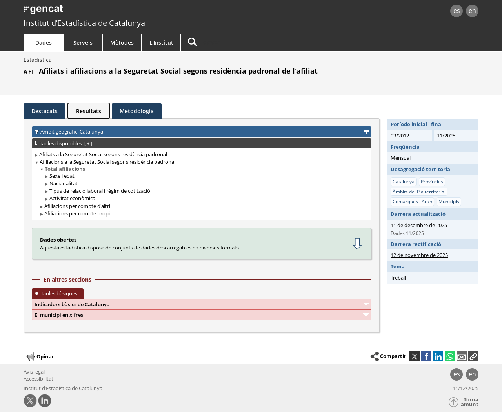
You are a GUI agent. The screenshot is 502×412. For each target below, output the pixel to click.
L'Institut (161, 42)
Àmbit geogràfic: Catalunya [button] (71, 131)
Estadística (38, 59)
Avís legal (34, 371)
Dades (43, 42)
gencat (115, 11)
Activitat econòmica (72, 198)
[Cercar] (248, 42)
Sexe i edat (62, 175)
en (472, 10)
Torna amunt (469, 402)
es (456, 10)
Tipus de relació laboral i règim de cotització (99, 190)
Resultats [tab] (88, 111)
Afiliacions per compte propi (77, 213)
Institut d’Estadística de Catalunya (84, 23)
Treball (398, 277)
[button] (473, 356)
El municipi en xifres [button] (59, 314)
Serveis (83, 42)
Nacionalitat (63, 183)
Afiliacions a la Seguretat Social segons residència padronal (107, 161)
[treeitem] (200, 154)
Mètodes (122, 42)
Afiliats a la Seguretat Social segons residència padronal (103, 154)
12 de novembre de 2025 (419, 254)
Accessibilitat (38, 378)
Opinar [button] (39, 357)
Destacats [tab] (44, 111)
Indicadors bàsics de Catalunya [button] (72, 304)
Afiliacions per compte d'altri (77, 206)
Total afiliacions (65, 168)
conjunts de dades (134, 247)
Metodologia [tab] (137, 111)
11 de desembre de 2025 (419, 225)
